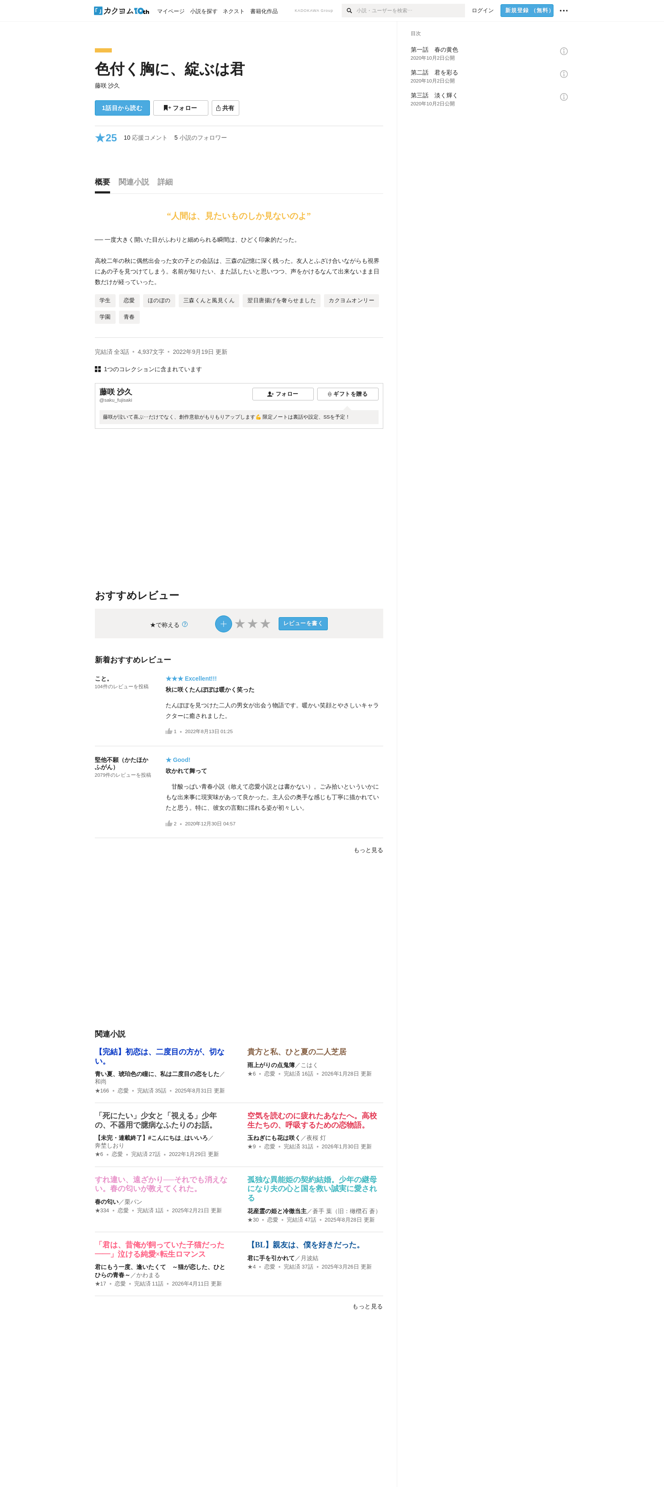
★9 (251, 1147)
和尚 (101, 1081)
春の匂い (107, 1201)
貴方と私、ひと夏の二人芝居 (296, 1052)
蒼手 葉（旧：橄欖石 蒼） (347, 1211)
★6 (251, 1074)
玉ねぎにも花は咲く (274, 1137)
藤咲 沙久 (107, 85)
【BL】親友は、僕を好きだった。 (305, 1245)
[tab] (104, 184)
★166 (102, 1091)
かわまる (148, 1275)
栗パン (133, 1201)
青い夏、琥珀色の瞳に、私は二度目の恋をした (157, 1073)
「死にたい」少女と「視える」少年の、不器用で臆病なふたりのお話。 (156, 1120)
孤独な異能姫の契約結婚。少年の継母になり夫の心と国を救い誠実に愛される (312, 1188)
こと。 (104, 678)
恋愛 (123, 1091)
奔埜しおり (110, 1145)
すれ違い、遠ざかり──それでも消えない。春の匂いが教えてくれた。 (161, 1184)
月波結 (309, 1258)
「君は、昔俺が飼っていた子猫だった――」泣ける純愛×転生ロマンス (159, 1249)
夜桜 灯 (316, 1137)
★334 (102, 1211)
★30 (253, 1220)
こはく (309, 1065)
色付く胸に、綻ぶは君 (170, 69)
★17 (100, 1284)
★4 (251, 1267)
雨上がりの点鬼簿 (271, 1065)
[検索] (349, 10)
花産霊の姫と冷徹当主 (277, 1211)
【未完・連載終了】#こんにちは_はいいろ (151, 1137)
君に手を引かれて (271, 1258)
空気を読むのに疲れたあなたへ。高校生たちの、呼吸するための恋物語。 (312, 1120)
